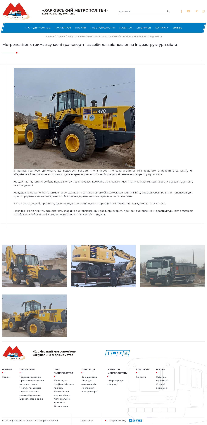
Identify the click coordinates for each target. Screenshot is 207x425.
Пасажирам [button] (63, 27)
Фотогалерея (61, 406)
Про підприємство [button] (37, 27)
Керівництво (60, 380)
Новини (80, 27)
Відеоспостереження (31, 399)
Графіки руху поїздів (30, 377)
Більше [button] (177, 27)
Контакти (161, 27)
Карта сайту (86, 420)
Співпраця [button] (144, 27)
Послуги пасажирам (30, 388)
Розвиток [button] (125, 27)
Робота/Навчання (102, 27)
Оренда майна (89, 377)
